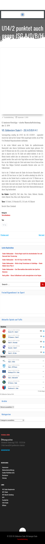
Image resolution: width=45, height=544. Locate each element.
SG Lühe (15, 353)
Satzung (4, 478)
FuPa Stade (5, 502)
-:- (43, 361)
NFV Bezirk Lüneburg (8, 494)
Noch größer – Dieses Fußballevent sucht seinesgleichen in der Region (21, 275)
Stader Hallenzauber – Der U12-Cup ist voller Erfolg (16, 259)
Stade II (16, 332)
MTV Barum (14, 367)
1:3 (41, 336)
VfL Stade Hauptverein (8, 489)
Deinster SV (10, 332)
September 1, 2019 (21, 117)
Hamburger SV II (11, 372)
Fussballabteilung (8, 117)
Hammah (10, 348)
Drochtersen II (11, 388)
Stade (9, 362)
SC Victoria (10, 383)
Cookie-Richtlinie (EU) (8, 472)
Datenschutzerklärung (8, 470)
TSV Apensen (11, 337)
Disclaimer (5, 475)
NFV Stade (5, 492)
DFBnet (4, 505)
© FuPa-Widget (41, 391)
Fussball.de (5, 500)
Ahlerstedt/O (15, 378)
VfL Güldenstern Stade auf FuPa (7, 394)
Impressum (5, 467)
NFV (3, 497)
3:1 (41, 347)
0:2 (41, 331)
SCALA (13, 362)
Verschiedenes (6, 215)
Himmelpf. (15, 342)
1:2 (41, 352)
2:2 (41, 341)
